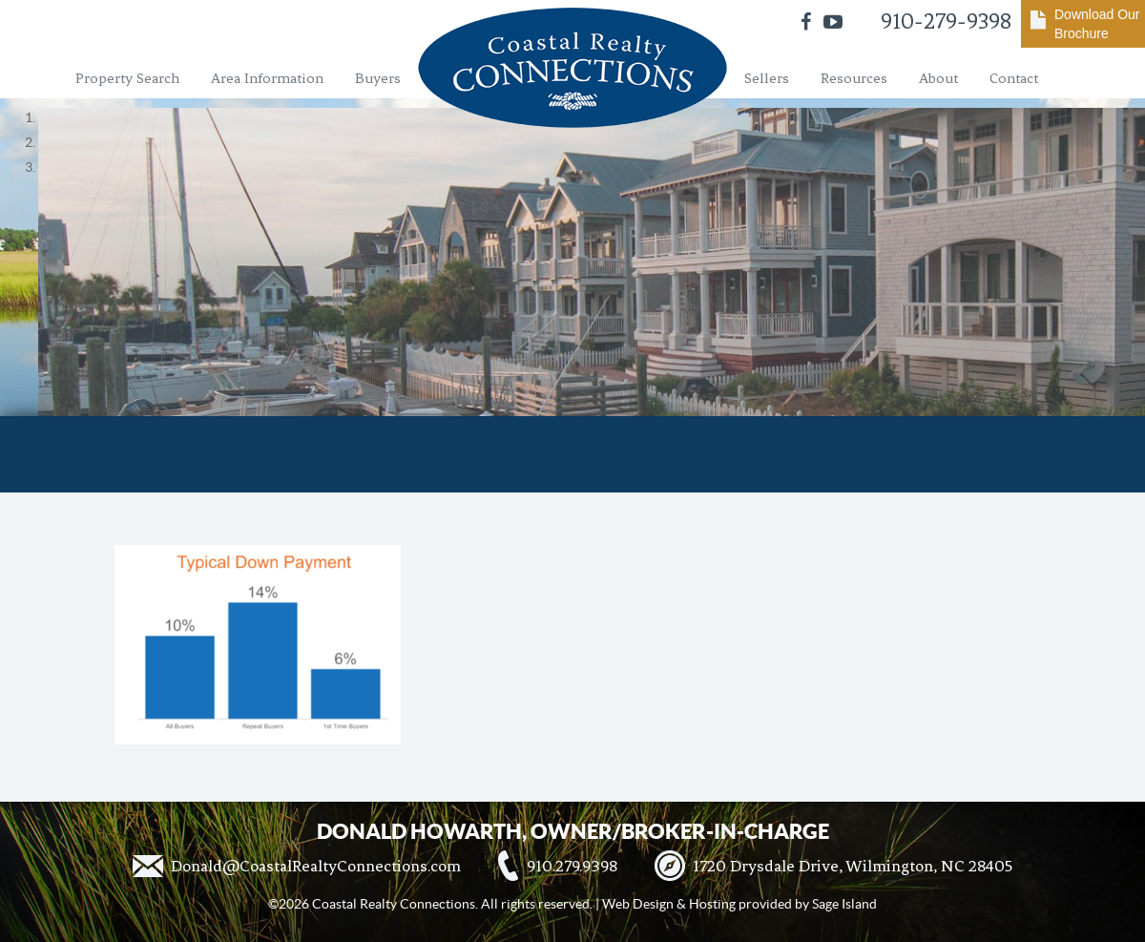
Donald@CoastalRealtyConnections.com (316, 865)
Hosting (712, 903)
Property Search (127, 78)
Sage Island (844, 903)
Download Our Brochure (1097, 24)
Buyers (378, 78)
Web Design (638, 903)
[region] (572, 142)
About (938, 78)
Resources (854, 78)
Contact (1013, 78)
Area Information (267, 78)
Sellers (766, 78)
